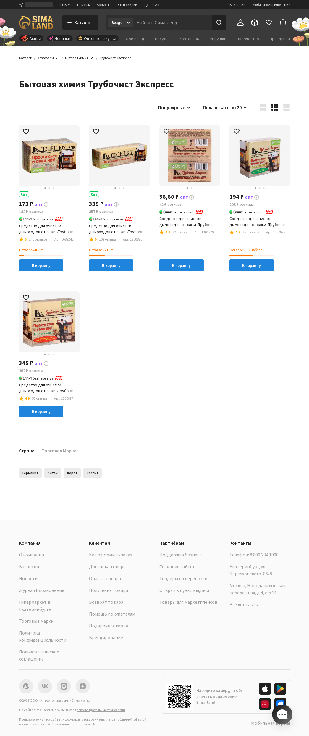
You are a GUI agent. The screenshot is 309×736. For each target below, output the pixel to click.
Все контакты (244, 604)
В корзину (41, 265)
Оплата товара (105, 578)
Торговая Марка (59, 450)
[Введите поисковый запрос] (172, 22)
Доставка (151, 4)
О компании (31, 555)
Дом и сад (135, 38)
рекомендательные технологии (101, 710)
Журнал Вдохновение (41, 590)
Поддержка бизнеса (180, 555)
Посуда (162, 38)
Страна (27, 450)
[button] (115, 58)
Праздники (280, 38)
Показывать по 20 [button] (225, 107)
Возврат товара (106, 602)
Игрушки (218, 38)
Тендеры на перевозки (183, 578)
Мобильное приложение (271, 4)
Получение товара (108, 590)
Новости (28, 578)
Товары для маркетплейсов (188, 602)
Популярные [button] (174, 107)
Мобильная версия (270, 723)
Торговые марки (36, 621)
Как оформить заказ (110, 555)
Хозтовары (189, 38)
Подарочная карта (108, 626)
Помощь (83, 4)
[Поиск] (219, 22)
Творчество (248, 38)
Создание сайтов (177, 566)
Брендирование (106, 637)
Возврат (103, 4)
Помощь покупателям (112, 614)
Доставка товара (107, 566)
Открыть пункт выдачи (184, 590)
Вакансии (237, 4)
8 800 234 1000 (264, 555)
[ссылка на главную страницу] (36, 22)
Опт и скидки (126, 4)
